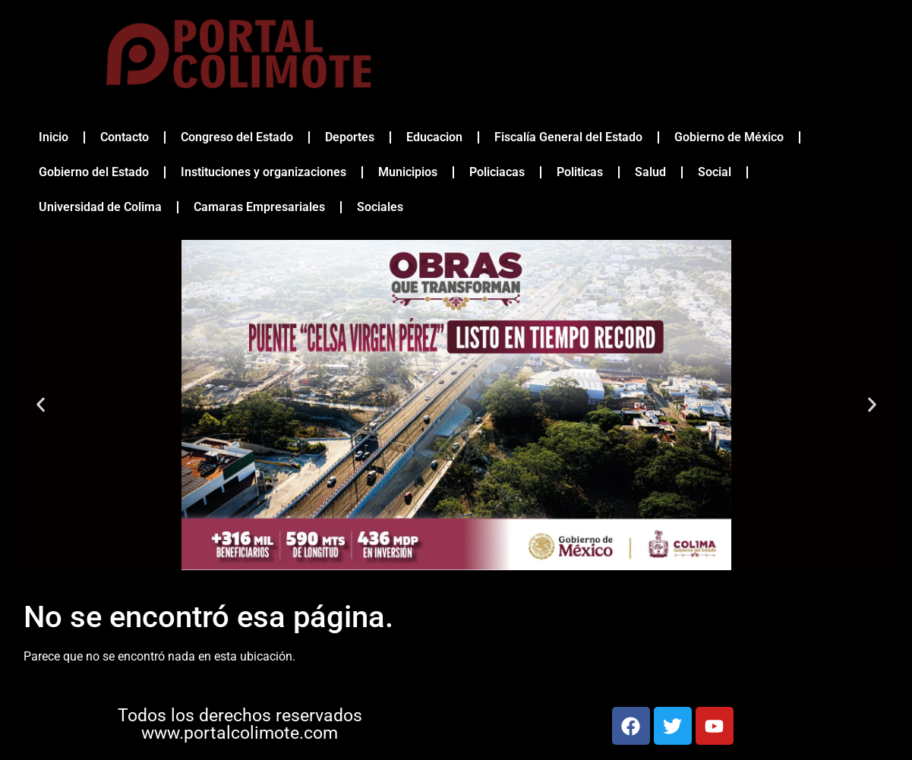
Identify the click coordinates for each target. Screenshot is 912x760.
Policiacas (497, 172)
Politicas (580, 172)
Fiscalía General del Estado (568, 137)
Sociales (380, 207)
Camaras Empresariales (259, 207)
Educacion (434, 137)
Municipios (407, 172)
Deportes (349, 137)
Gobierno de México (729, 137)
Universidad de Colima (100, 207)
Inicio (53, 137)
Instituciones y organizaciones (263, 172)
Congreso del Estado (237, 137)
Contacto (124, 137)
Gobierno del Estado (94, 172)
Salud (650, 172)
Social (714, 172)
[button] (40, 405)
